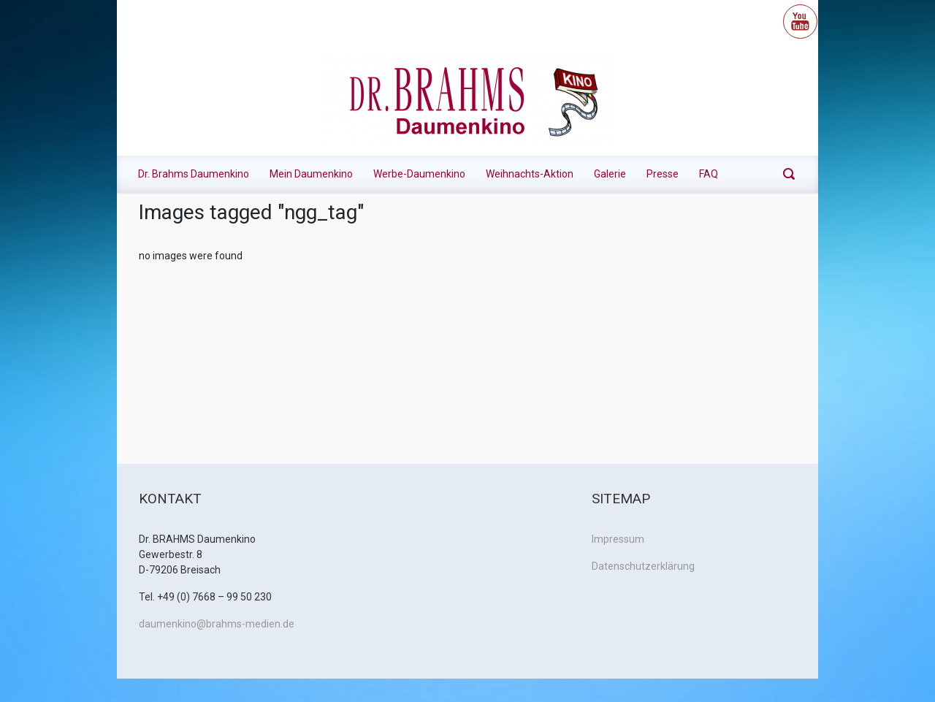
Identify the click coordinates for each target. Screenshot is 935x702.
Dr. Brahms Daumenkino (193, 174)
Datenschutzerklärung (643, 566)
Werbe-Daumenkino (419, 174)
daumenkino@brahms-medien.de (216, 624)
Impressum (618, 539)
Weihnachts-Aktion (529, 174)
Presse (662, 174)
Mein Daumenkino (311, 174)
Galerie (610, 174)
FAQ (708, 174)
